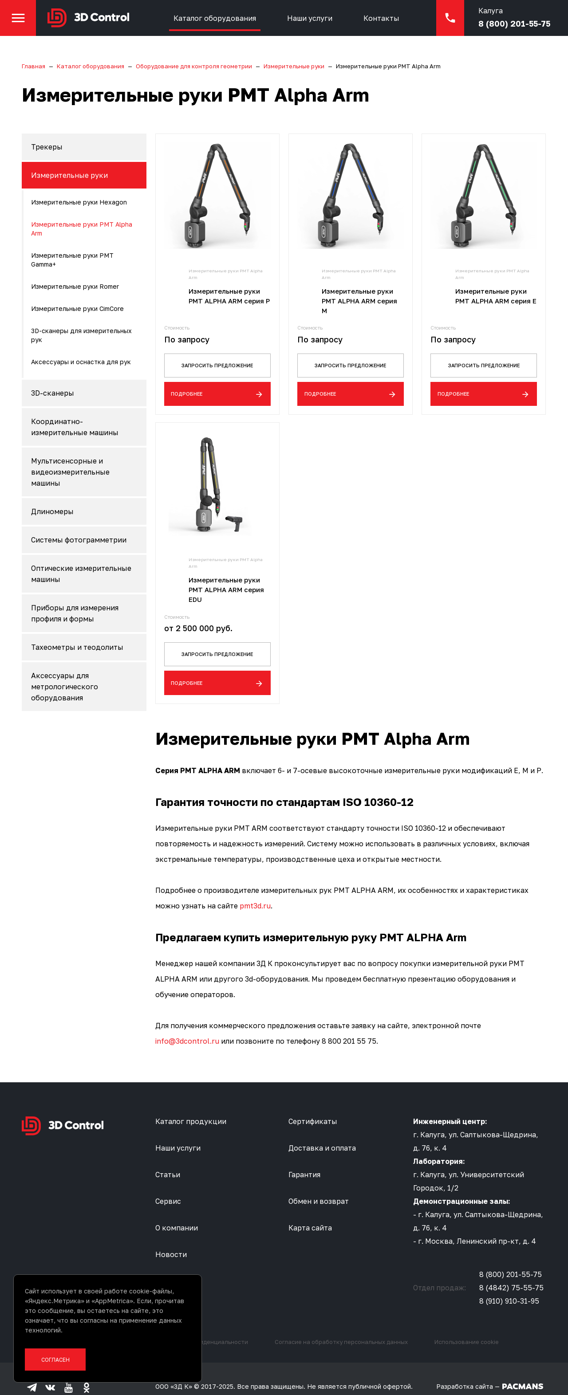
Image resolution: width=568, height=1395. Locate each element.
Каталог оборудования (233, 24)
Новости (171, 1238)
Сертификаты (312, 1104)
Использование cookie (466, 1325)
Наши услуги (328, 24)
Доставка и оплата (322, 1131)
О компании (176, 1211)
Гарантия (304, 1158)
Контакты (400, 24)
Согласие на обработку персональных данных (341, 1325)
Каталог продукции (190, 1104)
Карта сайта (310, 1211)
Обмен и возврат (318, 1184)
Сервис (168, 1184)
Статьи (167, 1158)
